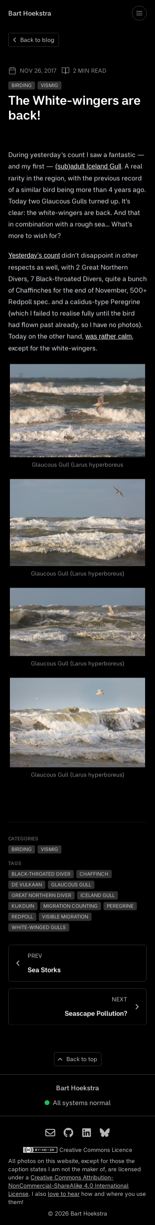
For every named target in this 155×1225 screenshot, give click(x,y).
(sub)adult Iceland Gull (88, 166)
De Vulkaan (27, 885)
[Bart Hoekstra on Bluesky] (104, 1133)
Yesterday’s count (34, 255)
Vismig (49, 86)
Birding (22, 86)
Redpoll (22, 917)
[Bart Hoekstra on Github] (68, 1133)
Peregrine (120, 906)
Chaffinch (94, 874)
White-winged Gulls (39, 927)
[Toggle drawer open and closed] (139, 13)
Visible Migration (65, 917)
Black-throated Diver (41, 874)
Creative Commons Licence (77, 1150)
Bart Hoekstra (29, 13)
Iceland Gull (97, 895)
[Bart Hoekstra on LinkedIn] (86, 1133)
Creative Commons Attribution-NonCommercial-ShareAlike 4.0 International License (68, 1186)
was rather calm (108, 336)
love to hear (64, 1194)
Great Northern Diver (41, 895)
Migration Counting (70, 906)
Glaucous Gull (71, 885)
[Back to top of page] (77, 1060)
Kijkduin (23, 906)
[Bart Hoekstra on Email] (50, 1133)
